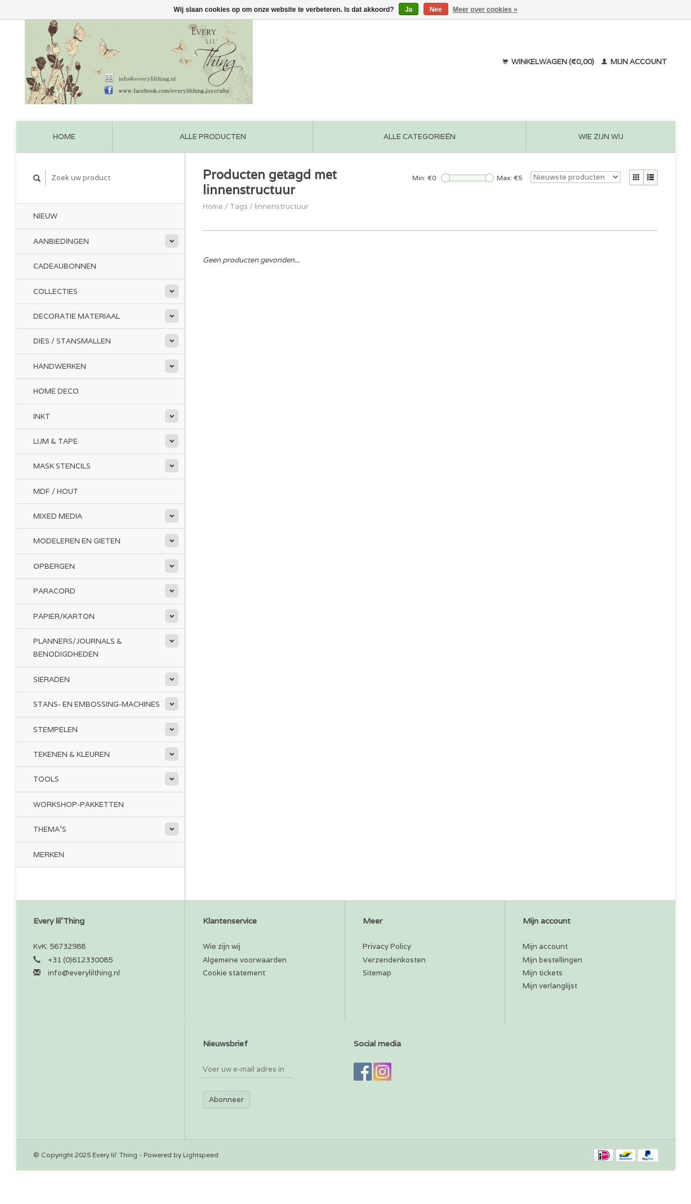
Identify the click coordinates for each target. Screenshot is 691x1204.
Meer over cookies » (485, 10)
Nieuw (45, 216)
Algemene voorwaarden (245, 960)
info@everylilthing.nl (84, 973)
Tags (239, 206)
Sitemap (377, 973)
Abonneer (226, 1099)
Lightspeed (201, 1155)
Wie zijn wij (600, 136)
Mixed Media (57, 516)
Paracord (54, 591)
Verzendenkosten (394, 960)
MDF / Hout (55, 491)
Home (64, 136)
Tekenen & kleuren (71, 754)
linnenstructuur (282, 206)
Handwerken (59, 366)
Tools (46, 779)
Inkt (41, 416)
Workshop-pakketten (78, 804)
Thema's (49, 829)
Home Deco (56, 391)
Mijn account (634, 61)
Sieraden (51, 679)
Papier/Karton (64, 616)
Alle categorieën (420, 136)
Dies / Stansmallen (72, 341)
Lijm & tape (55, 441)
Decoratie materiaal (76, 316)
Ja (408, 10)
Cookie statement (234, 973)
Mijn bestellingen (552, 960)
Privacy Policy (387, 946)
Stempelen (55, 729)
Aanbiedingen (61, 241)
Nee (436, 10)
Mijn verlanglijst (550, 986)
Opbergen (54, 566)
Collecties (55, 291)
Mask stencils (62, 466)
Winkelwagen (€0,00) (549, 61)
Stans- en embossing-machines (96, 704)
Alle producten (213, 136)
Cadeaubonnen (64, 266)
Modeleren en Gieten (77, 541)
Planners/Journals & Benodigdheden (77, 647)
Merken (48, 854)
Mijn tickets (543, 973)
